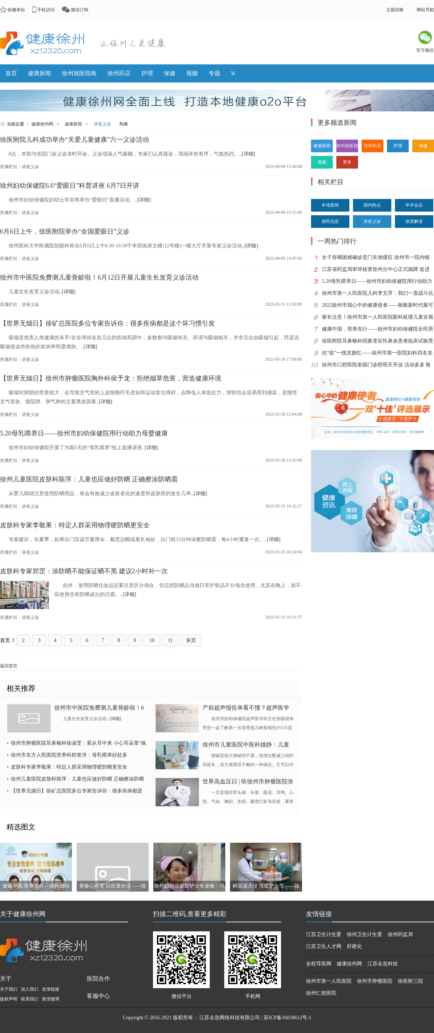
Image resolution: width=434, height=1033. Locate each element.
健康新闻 (39, 73)
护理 (147, 73)
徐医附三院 (410, 981)
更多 (347, 162)
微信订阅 (79, 9)
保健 (169, 73)
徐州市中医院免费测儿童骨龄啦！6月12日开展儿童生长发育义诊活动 (99, 277)
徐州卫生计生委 (364, 934)
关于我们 (8, 989)
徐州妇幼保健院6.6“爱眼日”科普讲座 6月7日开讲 (69, 185)
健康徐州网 (42, 124)
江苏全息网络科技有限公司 (229, 1017)
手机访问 (46, 9)
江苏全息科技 (382, 963)
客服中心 (98, 996)
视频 (192, 73)
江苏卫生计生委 (323, 934)
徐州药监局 (400, 934)
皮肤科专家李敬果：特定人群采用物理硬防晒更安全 (75, 525)
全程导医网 (318, 963)
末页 (191, 640)
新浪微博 (50, 999)
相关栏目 (331, 182)
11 (170, 640)
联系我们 (29, 999)
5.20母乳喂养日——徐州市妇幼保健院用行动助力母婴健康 (84, 433)
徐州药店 (119, 73)
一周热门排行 (337, 241)
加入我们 (29, 989)
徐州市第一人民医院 (329, 981)
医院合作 (98, 978)
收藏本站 (16, 9)
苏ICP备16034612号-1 (287, 1017)
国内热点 (372, 205)
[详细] (248, 154)
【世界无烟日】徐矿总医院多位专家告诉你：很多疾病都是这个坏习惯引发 (107, 323)
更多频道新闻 (337, 122)
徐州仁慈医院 (321, 993)
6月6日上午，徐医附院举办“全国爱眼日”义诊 (64, 231)
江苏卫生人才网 (323, 946)
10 (151, 640)
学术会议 (414, 205)
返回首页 (8, 665)
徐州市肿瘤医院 (374, 981)
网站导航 (425, 9)
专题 (214, 73)
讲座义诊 (102, 124)
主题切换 (395, 9)
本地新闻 (330, 205)
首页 (11, 73)
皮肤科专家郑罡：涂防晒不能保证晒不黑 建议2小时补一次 (84, 571)
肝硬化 (354, 946)
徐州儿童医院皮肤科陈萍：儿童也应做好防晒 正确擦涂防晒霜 (89, 479)
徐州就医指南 (79, 73)
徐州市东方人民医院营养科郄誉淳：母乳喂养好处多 (69, 755)
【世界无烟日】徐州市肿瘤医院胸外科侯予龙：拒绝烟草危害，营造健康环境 (110, 378)
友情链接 (50, 989)
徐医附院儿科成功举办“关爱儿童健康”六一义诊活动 (74, 139)
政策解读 (414, 221)
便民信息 (330, 221)
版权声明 (8, 999)
